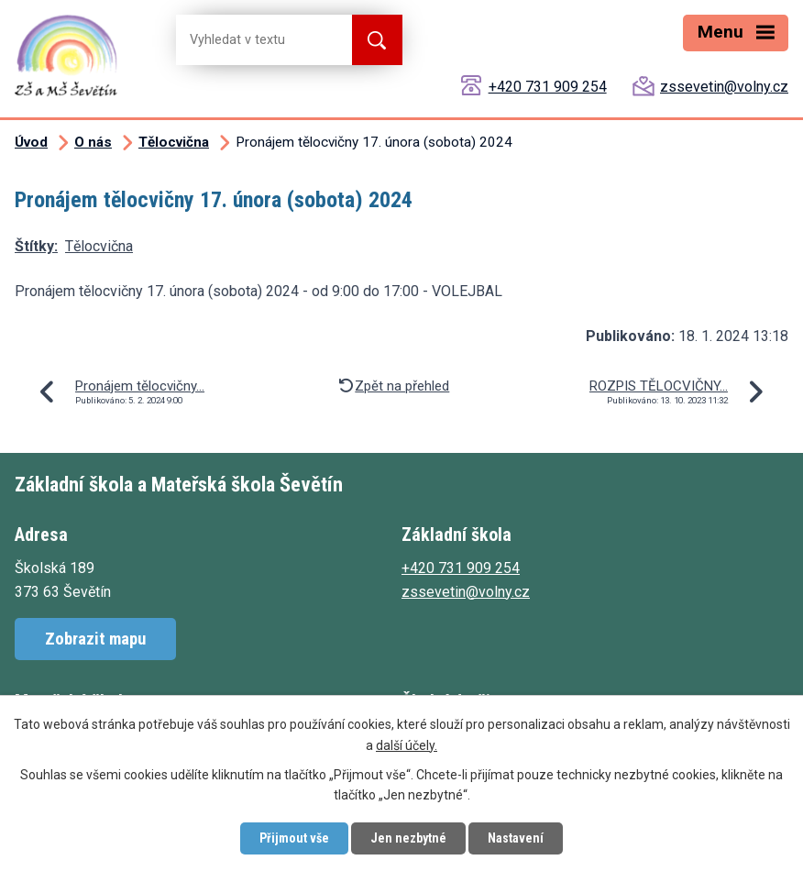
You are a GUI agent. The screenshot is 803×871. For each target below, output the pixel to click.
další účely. (406, 745)
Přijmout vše (294, 838)
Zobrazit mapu (95, 638)
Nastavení (516, 838)
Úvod (31, 142)
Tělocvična (173, 142)
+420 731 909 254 (548, 86)
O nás (93, 142)
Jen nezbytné (408, 838)
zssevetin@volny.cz (724, 86)
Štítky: (36, 246)
